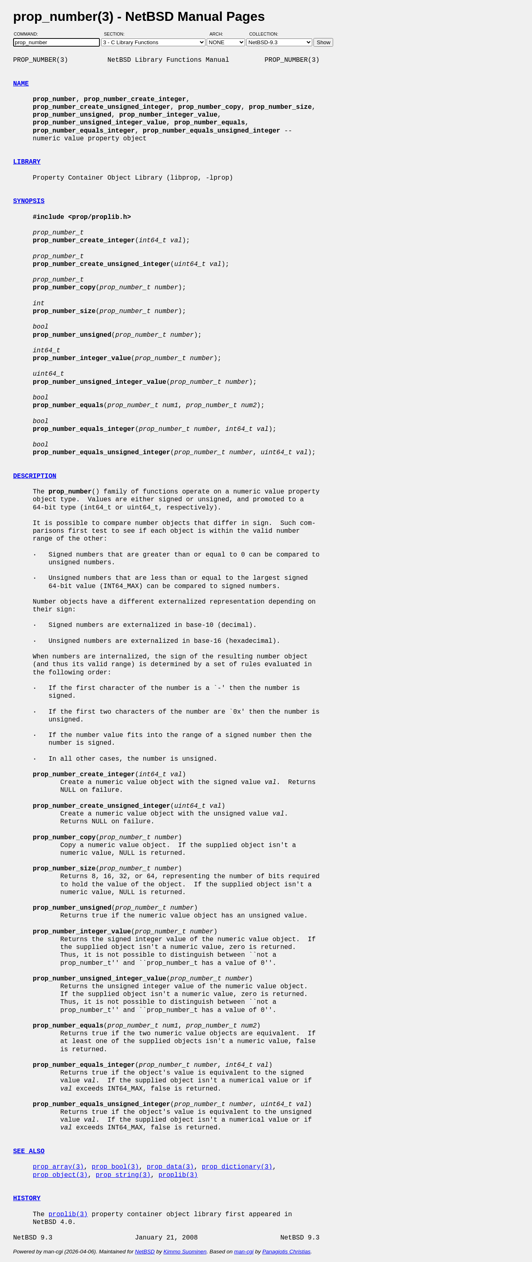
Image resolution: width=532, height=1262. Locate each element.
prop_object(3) (60, 1175)
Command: (28, 34)
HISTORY (27, 1198)
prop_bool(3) (115, 1167)
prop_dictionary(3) (237, 1167)
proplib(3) (178, 1175)
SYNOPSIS (29, 201)
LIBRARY (27, 162)
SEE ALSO (29, 1151)
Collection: (263, 34)
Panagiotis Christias (286, 1251)
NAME (21, 83)
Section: (116, 34)
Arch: (220, 34)
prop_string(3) (123, 1175)
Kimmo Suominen (184, 1251)
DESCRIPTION (34, 476)
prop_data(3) (170, 1167)
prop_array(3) (58, 1167)
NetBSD (145, 1251)
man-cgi (243, 1251)
